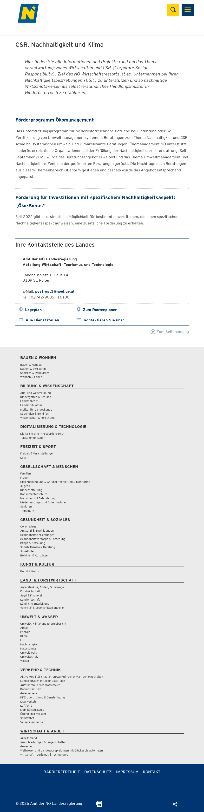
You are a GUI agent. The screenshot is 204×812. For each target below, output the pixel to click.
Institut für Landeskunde (36, 409)
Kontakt (151, 772)
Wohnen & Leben (31, 377)
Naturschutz (28, 648)
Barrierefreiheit (62, 772)
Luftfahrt (26, 705)
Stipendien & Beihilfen (34, 413)
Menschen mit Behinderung (38, 498)
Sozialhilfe (26, 551)
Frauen (24, 477)
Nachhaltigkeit (29, 644)
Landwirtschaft (30, 599)
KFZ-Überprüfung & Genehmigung (42, 697)
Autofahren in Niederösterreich (40, 685)
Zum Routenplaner (100, 309)
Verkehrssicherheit (32, 722)
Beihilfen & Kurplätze (33, 555)
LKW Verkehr (28, 701)
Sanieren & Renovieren (35, 373)
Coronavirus (28, 526)
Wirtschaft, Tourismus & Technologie (44, 754)
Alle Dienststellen (42, 320)
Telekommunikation (32, 438)
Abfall (24, 627)
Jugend (25, 486)
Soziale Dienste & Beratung (37, 547)
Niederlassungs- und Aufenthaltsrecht (44, 502)
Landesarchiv (29, 401)
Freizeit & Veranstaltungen (37, 453)
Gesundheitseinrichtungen (37, 535)
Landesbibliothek (31, 405)
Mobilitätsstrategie (32, 709)
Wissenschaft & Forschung (37, 418)
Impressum (127, 772)
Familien (25, 473)
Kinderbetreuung (31, 490)
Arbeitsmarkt (28, 738)
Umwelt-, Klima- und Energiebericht (43, 623)
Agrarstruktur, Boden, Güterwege (42, 587)
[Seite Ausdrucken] (99, 805)
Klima (23, 636)
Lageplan (33, 309)
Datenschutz (98, 772)
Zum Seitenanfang (170, 331)
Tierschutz (27, 511)
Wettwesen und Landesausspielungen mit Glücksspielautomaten (61, 750)
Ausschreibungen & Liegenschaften (43, 742)
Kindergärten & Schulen (35, 397)
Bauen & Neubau (31, 364)
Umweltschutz (29, 656)
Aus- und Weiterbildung (35, 393)
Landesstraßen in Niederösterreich (42, 681)
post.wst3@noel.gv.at (55, 291)
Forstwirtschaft (30, 591)
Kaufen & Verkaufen (33, 369)
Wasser (24, 661)
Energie (25, 632)
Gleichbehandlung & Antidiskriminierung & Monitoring (55, 482)
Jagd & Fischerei (31, 595)
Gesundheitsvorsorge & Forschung (43, 539)
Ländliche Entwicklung (34, 603)
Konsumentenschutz (33, 494)
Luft (23, 640)
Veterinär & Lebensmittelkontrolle (42, 607)
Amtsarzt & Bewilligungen (37, 530)
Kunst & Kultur (29, 571)
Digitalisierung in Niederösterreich (42, 433)
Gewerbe (26, 746)
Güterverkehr (28, 693)
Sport (23, 458)
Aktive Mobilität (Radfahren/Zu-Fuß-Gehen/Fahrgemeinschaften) (62, 676)
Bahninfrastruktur (32, 689)
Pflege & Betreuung (32, 543)
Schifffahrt (27, 718)
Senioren (26, 506)
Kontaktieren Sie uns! (104, 320)
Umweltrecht (28, 652)
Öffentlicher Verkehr (33, 714)
